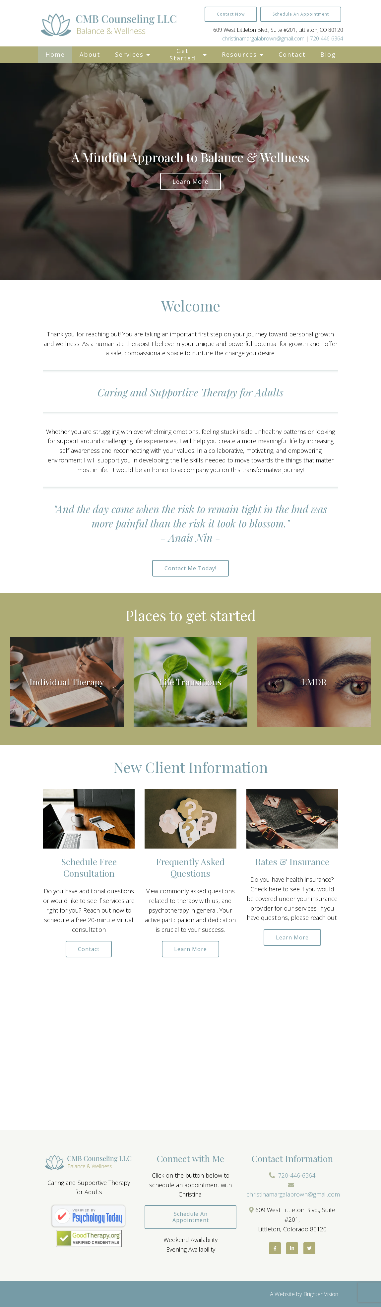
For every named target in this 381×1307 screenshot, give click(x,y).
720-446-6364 (326, 38)
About (90, 54)
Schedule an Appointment (301, 14)
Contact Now (231, 14)
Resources (239, 54)
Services (129, 54)
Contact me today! (190, 568)
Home (55, 54)
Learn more (190, 181)
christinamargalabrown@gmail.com (263, 38)
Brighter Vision (320, 1294)
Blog (328, 54)
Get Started (182, 54)
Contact (292, 54)
